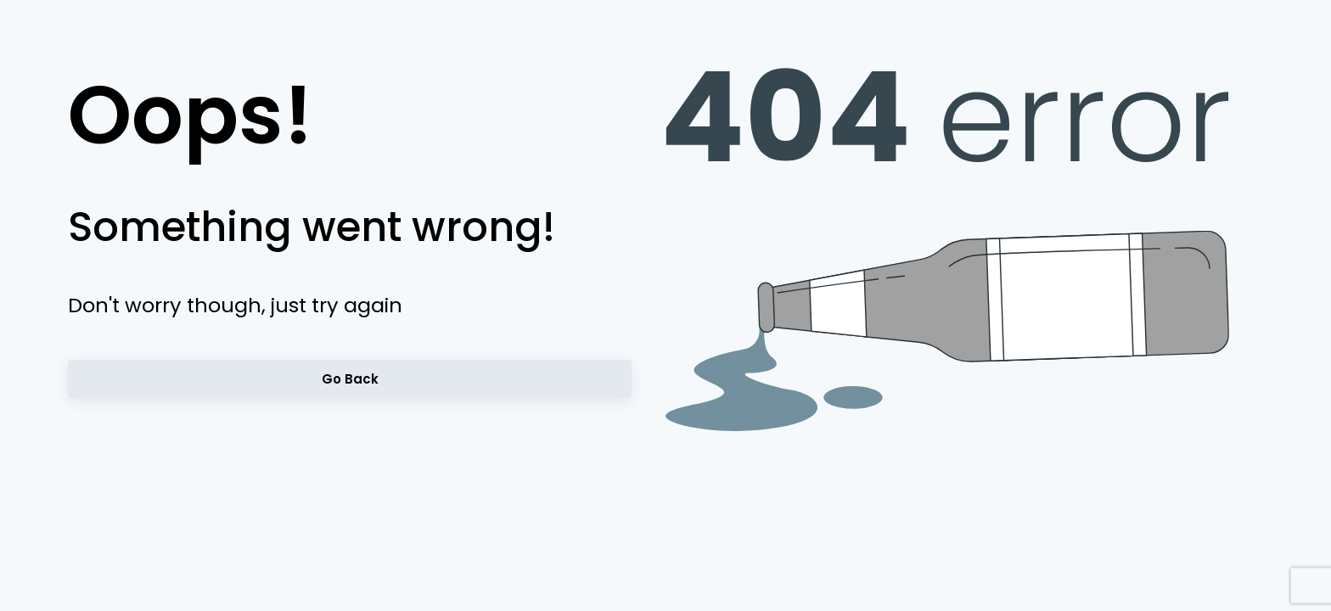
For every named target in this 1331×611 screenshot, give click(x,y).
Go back (350, 379)
